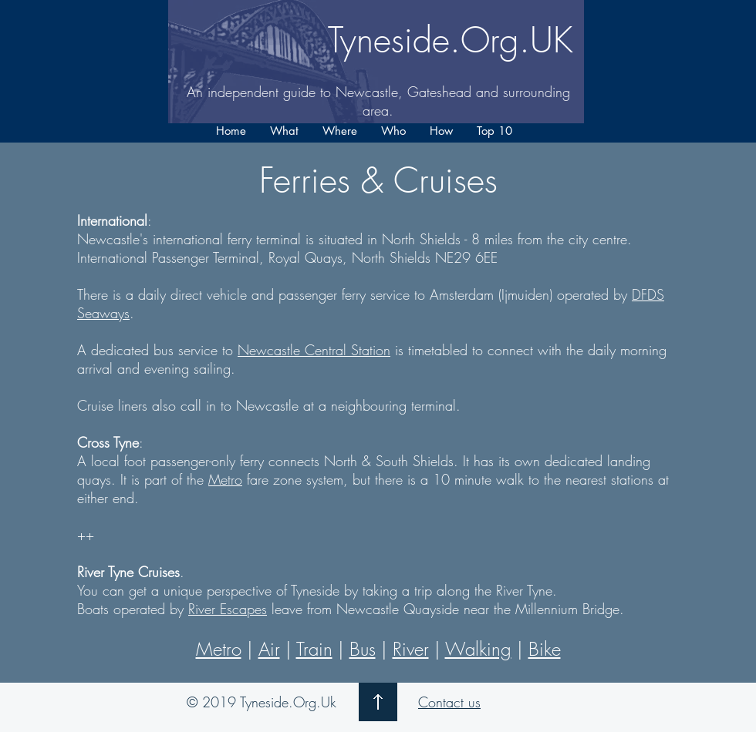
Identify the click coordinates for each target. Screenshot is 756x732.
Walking (478, 648)
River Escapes (227, 608)
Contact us (449, 702)
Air (269, 648)
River (411, 648)
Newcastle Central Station (314, 350)
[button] (284, 131)
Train (314, 648)
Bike (544, 648)
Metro (225, 479)
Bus (362, 648)
